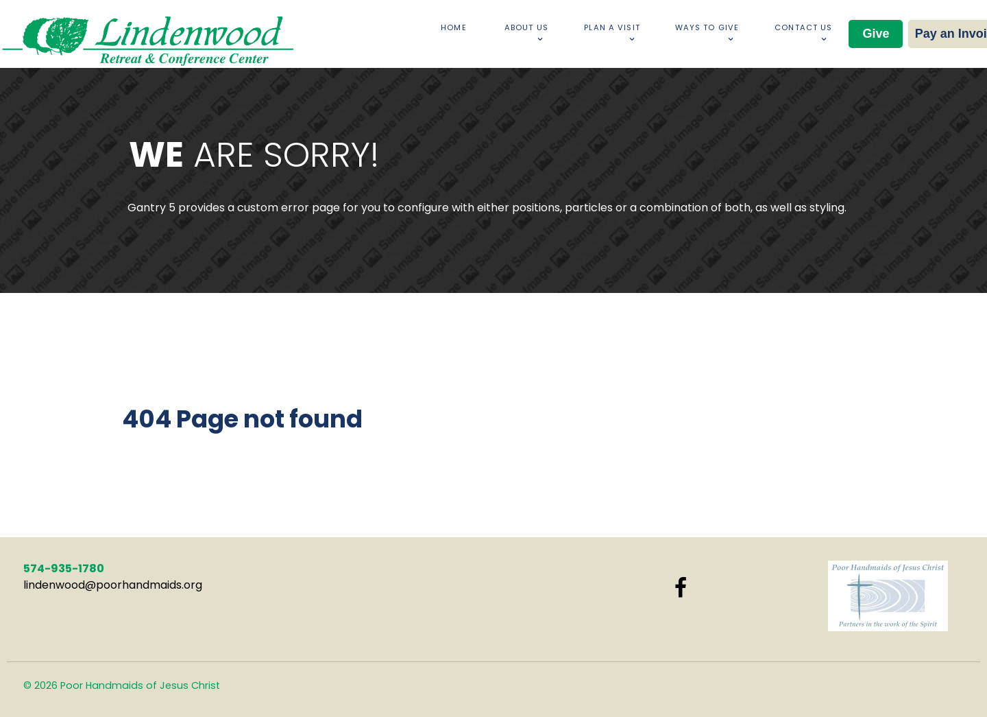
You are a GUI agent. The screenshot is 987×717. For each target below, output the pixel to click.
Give (875, 33)
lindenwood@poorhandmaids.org (112, 585)
